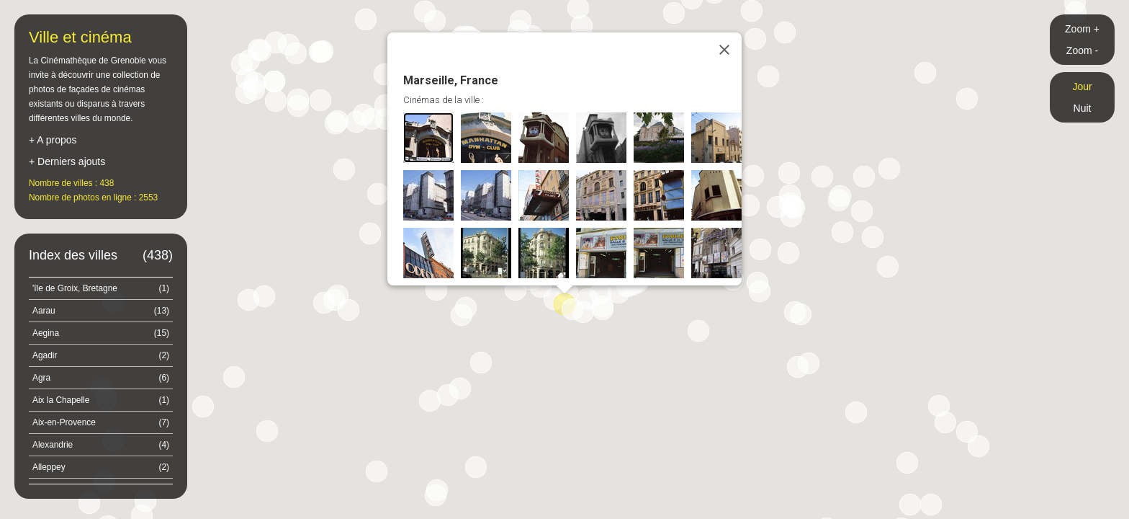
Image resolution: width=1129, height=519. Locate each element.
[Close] (724, 49)
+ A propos (53, 140)
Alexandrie (100, 445)
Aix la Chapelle (100, 400)
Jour (1082, 86)
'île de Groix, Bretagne (100, 288)
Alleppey (100, 467)
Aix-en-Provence (100, 422)
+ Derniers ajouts (67, 161)
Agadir (100, 355)
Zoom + (1082, 29)
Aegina (100, 333)
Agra (100, 378)
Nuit (1083, 108)
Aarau (100, 310)
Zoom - (1082, 50)
